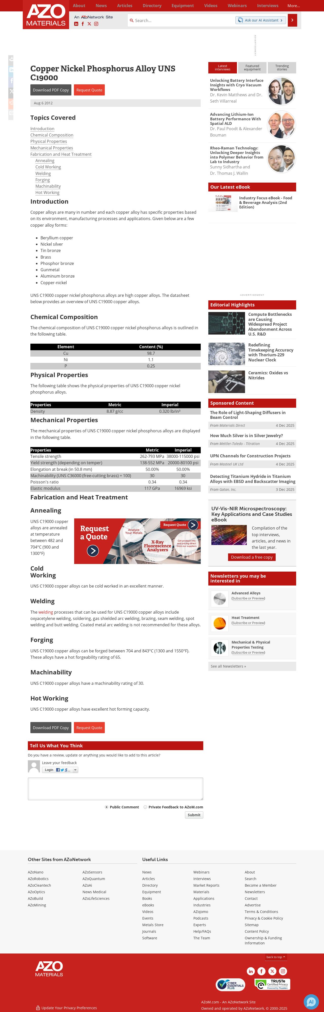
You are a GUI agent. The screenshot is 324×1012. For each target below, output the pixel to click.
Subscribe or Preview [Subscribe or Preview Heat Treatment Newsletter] (248, 618)
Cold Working (48, 167)
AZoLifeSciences (96, 898)
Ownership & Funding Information (263, 940)
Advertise (253, 905)
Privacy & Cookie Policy (264, 918)
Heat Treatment (245, 613)
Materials (201, 891)
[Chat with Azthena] (311, 1001)
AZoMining (37, 905)
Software (149, 938)
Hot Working (47, 192)
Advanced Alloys (246, 588)
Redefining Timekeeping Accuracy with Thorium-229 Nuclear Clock (271, 347)
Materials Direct (232, 421)
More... (289, 5)
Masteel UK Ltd (231, 460)
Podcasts (200, 918)
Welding (43, 173)
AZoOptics (36, 891)
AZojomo (200, 911)
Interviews (202, 878)
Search (250, 878)
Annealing (44, 160)
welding (45, 612)
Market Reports (206, 885)
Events (147, 918)
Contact (251, 898)
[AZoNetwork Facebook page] (83, 24)
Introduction (42, 128)
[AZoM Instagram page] (96, 24)
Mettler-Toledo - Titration (239, 439)
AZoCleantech (39, 885)
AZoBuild (35, 898)
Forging (42, 180)
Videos (147, 911)
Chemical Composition (51, 135)
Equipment (151, 891)
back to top (276, 957)
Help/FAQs (202, 931)
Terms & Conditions (261, 911)
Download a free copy (252, 553)
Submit (194, 814)
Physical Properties (48, 141)
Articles (148, 878)
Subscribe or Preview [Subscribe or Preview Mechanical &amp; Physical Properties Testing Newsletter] (248, 648)
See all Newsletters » (228, 661)
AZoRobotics (38, 878)
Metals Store (153, 924)
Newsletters (255, 891)
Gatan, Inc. (227, 485)
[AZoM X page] (89, 24)
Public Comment (124, 807)
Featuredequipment (252, 67)
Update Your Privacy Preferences (66, 1005)
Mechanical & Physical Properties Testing (251, 640)
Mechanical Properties (51, 148)
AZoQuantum (94, 878)
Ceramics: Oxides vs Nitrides (267, 372)
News (147, 872)
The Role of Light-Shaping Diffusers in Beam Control (251, 412)
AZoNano (35, 872)
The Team (201, 938)
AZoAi (87, 885)
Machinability (48, 186)
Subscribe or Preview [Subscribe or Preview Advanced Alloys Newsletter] (248, 594)
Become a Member (261, 885)
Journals (149, 931)
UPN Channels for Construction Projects (248, 452)
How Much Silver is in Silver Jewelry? (245, 432)
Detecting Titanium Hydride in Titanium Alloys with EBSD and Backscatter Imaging (250, 475)
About (250, 872)
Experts (199, 924)
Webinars (201, 872)
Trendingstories (282, 67)
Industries (202, 905)
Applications (203, 898)
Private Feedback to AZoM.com (176, 807)
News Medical (94, 891)
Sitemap (252, 924)
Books (147, 898)
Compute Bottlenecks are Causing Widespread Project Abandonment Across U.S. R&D (271, 321)
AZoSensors (92, 872)
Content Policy (257, 931)
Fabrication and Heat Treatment (61, 154)
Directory (148, 5)
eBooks (148, 905)
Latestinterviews (222, 67)
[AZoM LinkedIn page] (76, 24)
